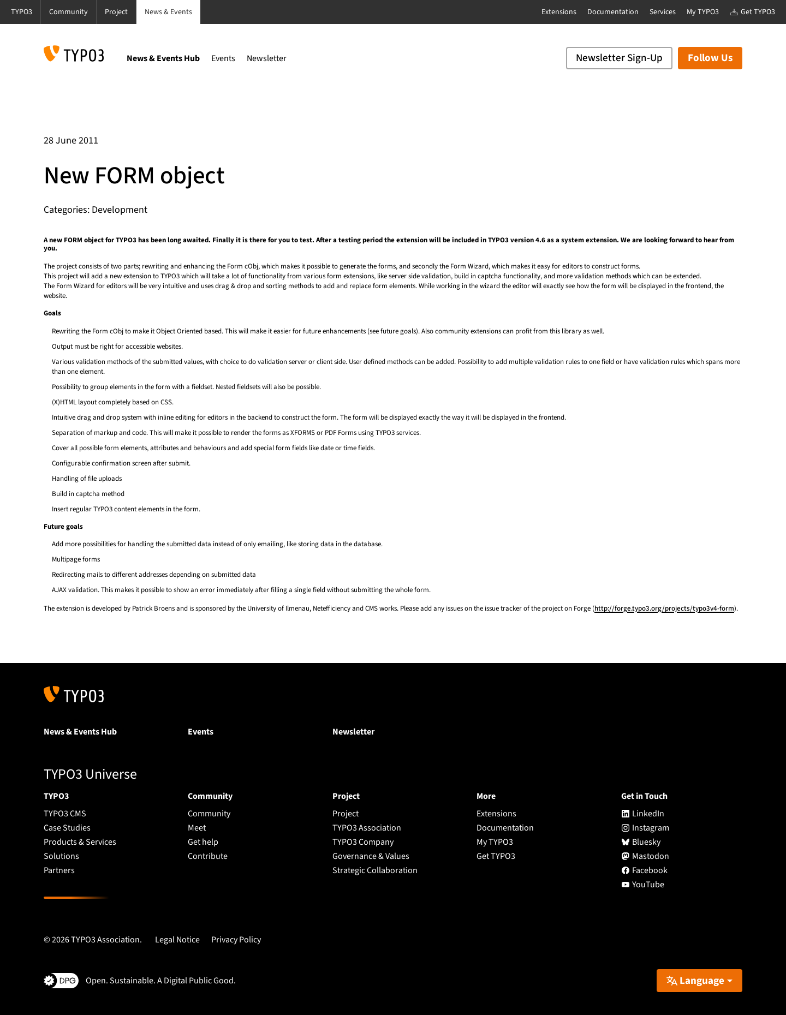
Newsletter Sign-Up (619, 58)
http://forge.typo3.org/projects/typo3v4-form (664, 608)
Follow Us (710, 58)
